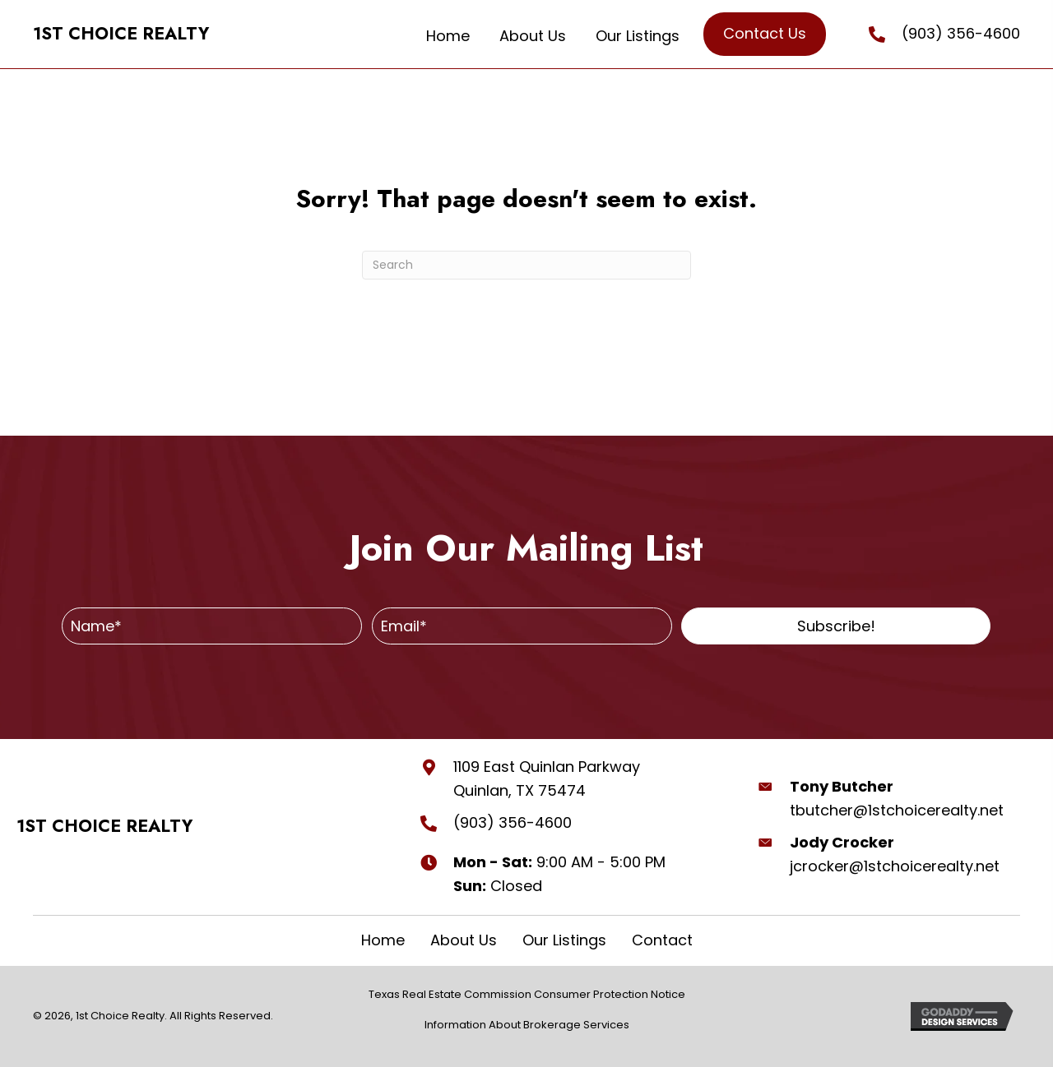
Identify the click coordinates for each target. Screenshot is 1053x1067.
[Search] (526, 265)
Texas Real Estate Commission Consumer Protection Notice (527, 994)
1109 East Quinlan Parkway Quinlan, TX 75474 (546, 778)
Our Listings (564, 940)
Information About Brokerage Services (526, 1024)
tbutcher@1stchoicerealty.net (897, 810)
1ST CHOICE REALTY (121, 33)
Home (383, 940)
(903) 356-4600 (961, 33)
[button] (835, 625)
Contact (662, 940)
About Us (463, 940)
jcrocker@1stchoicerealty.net (895, 866)
